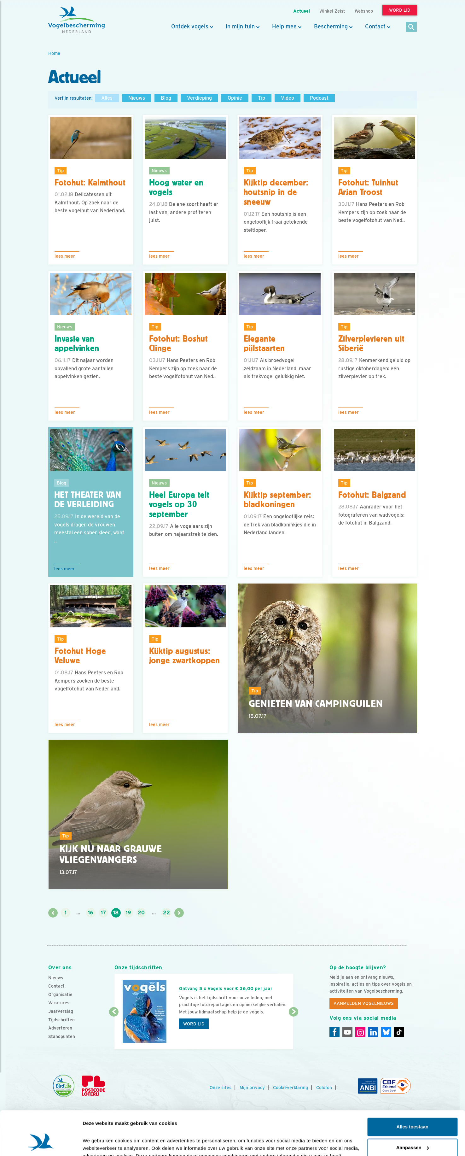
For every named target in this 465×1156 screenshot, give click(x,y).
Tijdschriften (61, 1019)
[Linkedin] (373, 1032)
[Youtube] (347, 1032)
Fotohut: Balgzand (372, 495)
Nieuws (136, 98)
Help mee (284, 26)
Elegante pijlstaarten (264, 343)
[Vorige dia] (114, 1031)
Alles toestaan (412, 1089)
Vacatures (58, 1002)
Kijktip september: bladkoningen (277, 499)
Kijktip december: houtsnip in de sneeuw (276, 192)
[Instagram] (360, 1032)
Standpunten (61, 1036)
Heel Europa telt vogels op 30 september (179, 504)
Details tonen (98, 1143)
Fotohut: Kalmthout (90, 182)
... (78, 913)
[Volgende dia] (293, 1031)
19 (128, 913)
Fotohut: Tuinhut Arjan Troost (368, 187)
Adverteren (60, 1027)
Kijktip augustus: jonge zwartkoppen (184, 656)
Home (54, 53)
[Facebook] (334, 1032)
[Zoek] (411, 27)
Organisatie (60, 994)
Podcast (319, 98)
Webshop (364, 11)
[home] (76, 19)
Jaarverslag (60, 1011)
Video (287, 98)
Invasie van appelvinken (77, 343)
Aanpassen (412, 1110)
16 (90, 913)
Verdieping (199, 98)
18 (116, 913)
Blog (166, 98)
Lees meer (65, 256)
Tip (261, 98)
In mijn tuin (240, 26)
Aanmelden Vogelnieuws (364, 1003)
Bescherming (331, 26)
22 (166, 913)
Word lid (194, 1023)
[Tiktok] (399, 1032)
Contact (375, 26)
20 (141, 913)
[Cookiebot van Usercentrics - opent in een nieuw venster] (40, 1143)
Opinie (235, 98)
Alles (107, 98)
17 (103, 913)
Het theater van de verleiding (88, 499)
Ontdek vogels (189, 26)
